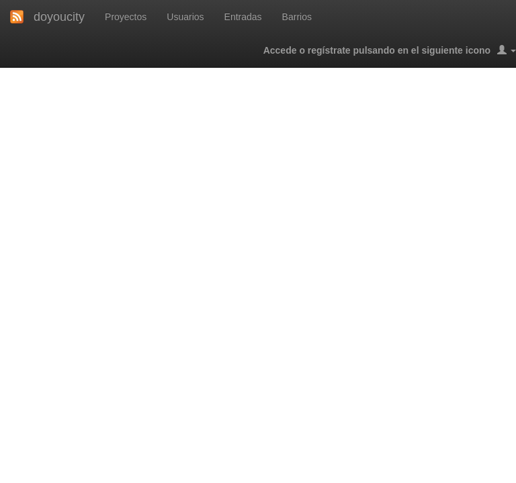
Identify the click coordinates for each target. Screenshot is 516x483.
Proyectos (125, 16)
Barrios (297, 16)
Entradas (243, 16)
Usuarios (185, 16)
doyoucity (59, 16)
